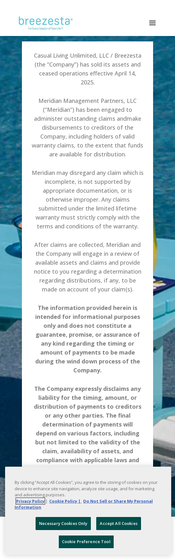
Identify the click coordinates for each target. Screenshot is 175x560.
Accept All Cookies (118, 523)
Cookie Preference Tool (86, 541)
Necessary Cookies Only (63, 523)
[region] (88, 511)
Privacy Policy (30, 501)
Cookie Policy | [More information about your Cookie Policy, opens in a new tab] (65, 501)
